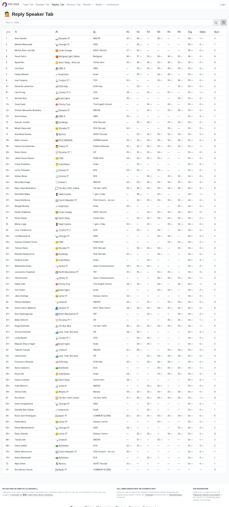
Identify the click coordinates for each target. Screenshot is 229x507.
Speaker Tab (42, 4)
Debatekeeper (175, 495)
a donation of (18, 495)
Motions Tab (74, 4)
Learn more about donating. (40, 495)
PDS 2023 (10, 4)
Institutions (113, 4)
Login (222, 4)
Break (99, 4)
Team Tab (27, 4)
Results (87, 4)
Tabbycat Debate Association (206, 495)
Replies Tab (58, 4)
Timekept (149, 495)
